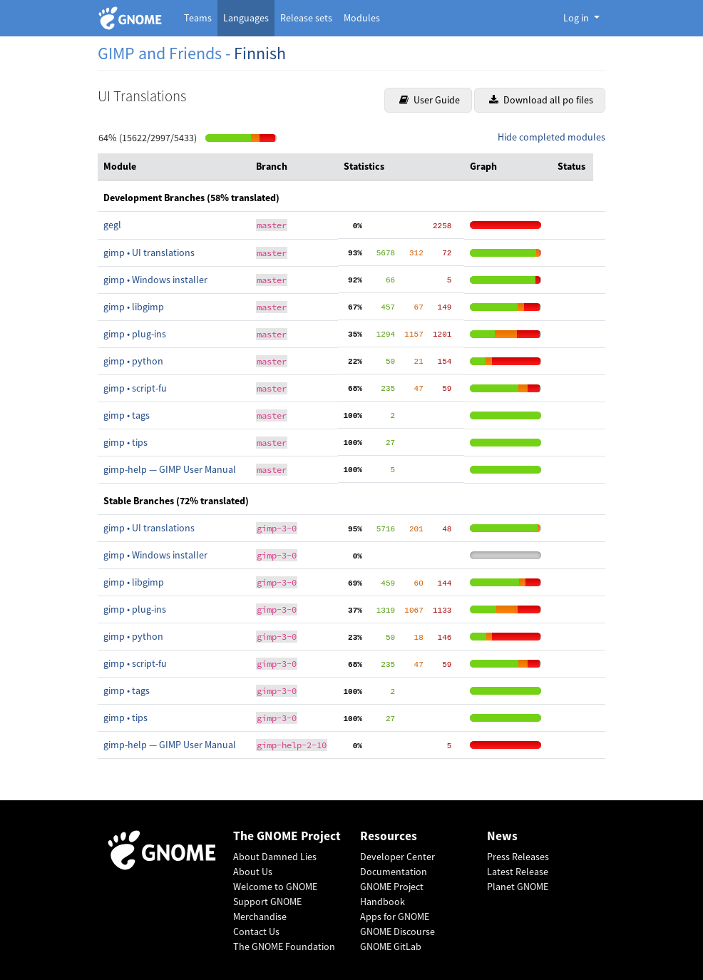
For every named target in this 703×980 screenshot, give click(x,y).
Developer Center (397, 856)
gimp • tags (126, 415)
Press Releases (518, 856)
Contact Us (256, 931)
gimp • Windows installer (155, 279)
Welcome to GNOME (275, 886)
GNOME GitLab (390, 946)
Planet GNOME (517, 886)
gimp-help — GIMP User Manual (169, 469)
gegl (112, 224)
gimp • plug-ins (134, 333)
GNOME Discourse (397, 931)
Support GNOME (267, 901)
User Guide (429, 99)
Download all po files (541, 99)
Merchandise (260, 916)
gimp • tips (125, 442)
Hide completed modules (551, 137)
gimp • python (133, 360)
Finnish (260, 53)
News (502, 836)
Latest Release (517, 871)
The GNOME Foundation (284, 946)
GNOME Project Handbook (392, 894)
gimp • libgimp (133, 306)
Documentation (393, 871)
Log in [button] (577, 17)
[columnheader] (174, 166)
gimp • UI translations (149, 252)
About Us (252, 871)
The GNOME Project (287, 836)
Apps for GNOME (394, 916)
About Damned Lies (275, 856)
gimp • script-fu (135, 388)
